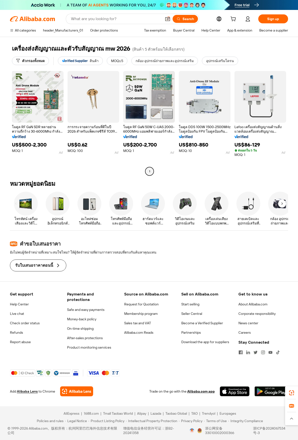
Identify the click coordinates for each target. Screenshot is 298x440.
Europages (228, 413)
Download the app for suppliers (205, 342)
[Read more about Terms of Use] (215, 421)
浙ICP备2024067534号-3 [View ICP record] (269, 430)
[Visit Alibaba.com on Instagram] (263, 352)
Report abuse (20, 342)
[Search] (185, 19)
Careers (244, 332)
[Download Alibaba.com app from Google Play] (271, 391)
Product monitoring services (89, 347)
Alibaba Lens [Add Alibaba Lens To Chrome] (27, 391)
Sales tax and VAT (137, 323)
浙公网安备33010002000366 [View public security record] (219, 430)
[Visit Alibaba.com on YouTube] (270, 352)
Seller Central (191, 314)
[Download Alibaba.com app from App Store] (235, 391)
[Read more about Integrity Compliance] (245, 421)
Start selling (190, 304)
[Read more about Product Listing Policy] (106, 421)
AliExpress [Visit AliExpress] (71, 413)
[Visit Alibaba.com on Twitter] (255, 352)
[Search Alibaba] (116, 19)
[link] (291, 392)
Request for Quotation (141, 304)
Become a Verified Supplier (202, 323)
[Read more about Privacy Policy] (190, 421)
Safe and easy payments (86, 310)
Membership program (141, 314)
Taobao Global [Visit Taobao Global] (176, 413)
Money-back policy (81, 319)
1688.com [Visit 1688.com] (91, 413)
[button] (168, 19)
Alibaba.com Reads (138, 332)
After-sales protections (85, 338)
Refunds (16, 332)
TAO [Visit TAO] (194, 413)
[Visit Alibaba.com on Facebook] (240, 352)
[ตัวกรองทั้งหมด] (30, 61)
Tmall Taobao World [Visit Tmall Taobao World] (118, 413)
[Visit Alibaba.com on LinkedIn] (248, 352)
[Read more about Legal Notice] (76, 421)
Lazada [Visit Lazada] (155, 413)
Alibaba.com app (201, 391)
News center (248, 323)
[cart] (234, 20)
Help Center (19, 304)
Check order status (25, 323)
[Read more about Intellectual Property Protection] (151, 421)
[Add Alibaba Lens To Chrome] (76, 391)
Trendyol (208, 413)
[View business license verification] (192, 430)
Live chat (17, 314)
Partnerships (191, 332)
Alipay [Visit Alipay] (141, 413)
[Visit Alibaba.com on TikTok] (278, 352)
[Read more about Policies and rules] (49, 421)
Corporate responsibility (257, 314)
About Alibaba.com (252, 304)
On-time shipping (80, 328)
